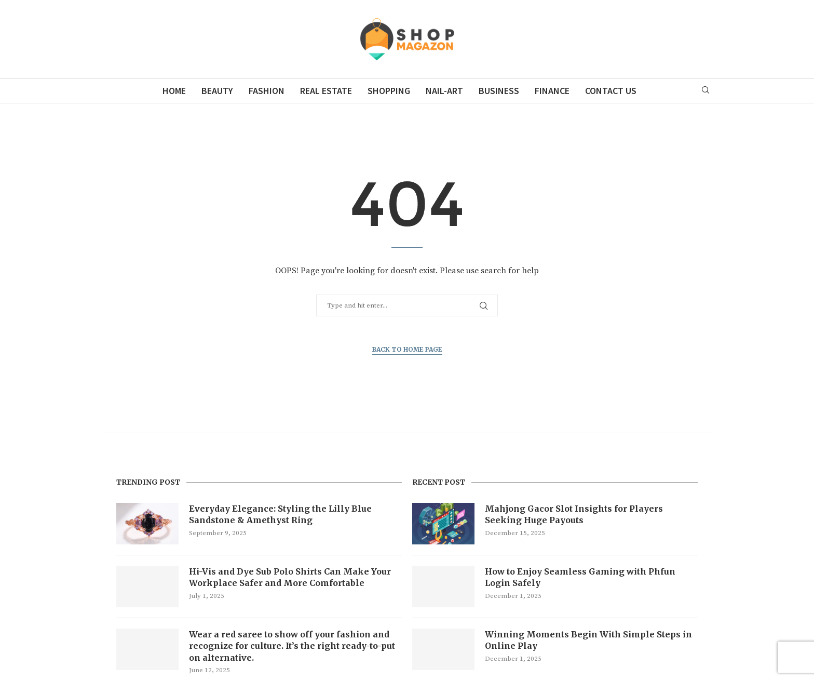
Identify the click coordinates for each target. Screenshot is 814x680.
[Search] (705, 91)
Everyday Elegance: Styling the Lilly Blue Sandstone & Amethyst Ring (280, 514)
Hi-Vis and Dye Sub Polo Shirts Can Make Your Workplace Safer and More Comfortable (290, 577)
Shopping (389, 91)
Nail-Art (444, 91)
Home (174, 91)
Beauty (217, 91)
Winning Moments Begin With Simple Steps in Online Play (588, 640)
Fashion (266, 91)
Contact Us (610, 91)
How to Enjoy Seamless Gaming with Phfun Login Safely (580, 577)
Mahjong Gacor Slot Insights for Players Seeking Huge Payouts (574, 514)
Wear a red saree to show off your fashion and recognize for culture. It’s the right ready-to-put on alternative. (292, 646)
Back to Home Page (407, 349)
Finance (552, 91)
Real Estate (326, 91)
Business (499, 91)
